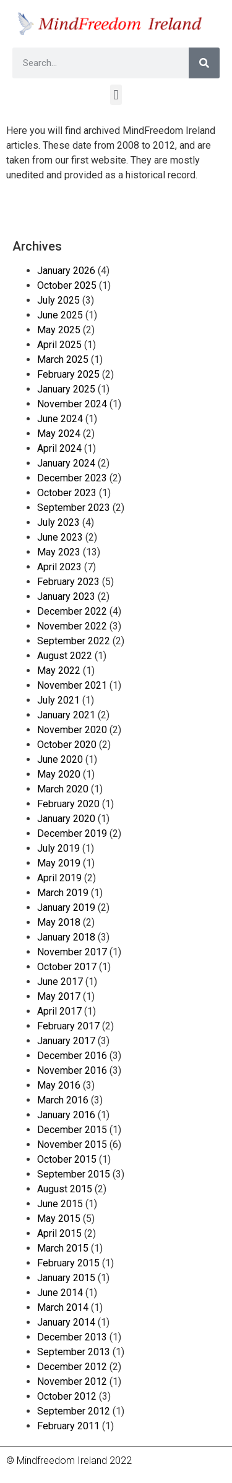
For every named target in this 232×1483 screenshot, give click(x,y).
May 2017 (58, 996)
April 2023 (59, 567)
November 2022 (72, 626)
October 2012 (67, 1396)
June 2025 (60, 315)
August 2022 (64, 656)
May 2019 (58, 863)
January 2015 (66, 1278)
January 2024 (66, 463)
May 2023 (58, 552)
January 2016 (66, 1115)
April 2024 (59, 448)
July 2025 (58, 300)
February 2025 (68, 374)
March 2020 (62, 789)
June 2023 (60, 537)
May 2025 (58, 330)
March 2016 (62, 1100)
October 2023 (67, 493)
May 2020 (58, 774)
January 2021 (66, 715)
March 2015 (62, 1248)
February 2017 (68, 1026)
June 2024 (60, 419)
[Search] (204, 63)
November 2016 (72, 1070)
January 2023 (66, 596)
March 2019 (62, 893)
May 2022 (58, 670)
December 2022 (72, 611)
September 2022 (73, 641)
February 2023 (68, 582)
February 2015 (68, 1263)
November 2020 (72, 730)
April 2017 (59, 1011)
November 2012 (72, 1381)
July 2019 (58, 848)
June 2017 (60, 981)
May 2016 (58, 1085)
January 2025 (66, 389)
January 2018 (66, 937)
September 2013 (73, 1352)
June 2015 (60, 1204)
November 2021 (72, 685)
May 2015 (58, 1218)
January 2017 (66, 1041)
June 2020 (60, 759)
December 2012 (72, 1367)
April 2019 (59, 878)
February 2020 (68, 804)
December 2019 (72, 833)
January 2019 (66, 907)
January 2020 (66, 819)
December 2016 (72, 1055)
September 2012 (73, 1411)
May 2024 (58, 433)
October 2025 (67, 285)
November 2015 (72, 1144)
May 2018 (58, 922)
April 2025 (59, 345)
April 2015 (59, 1233)
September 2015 (73, 1174)
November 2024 (72, 404)
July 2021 (58, 700)
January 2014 (66, 1322)
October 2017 (67, 967)
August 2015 (64, 1189)
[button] (116, 95)
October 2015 (67, 1159)
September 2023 (73, 507)
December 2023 (72, 478)
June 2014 (60, 1292)
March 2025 (62, 359)
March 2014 (62, 1307)
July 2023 (58, 522)
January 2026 (66, 270)
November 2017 (72, 952)
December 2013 (72, 1337)
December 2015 (72, 1130)
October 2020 (67, 744)
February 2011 (68, 1426)
